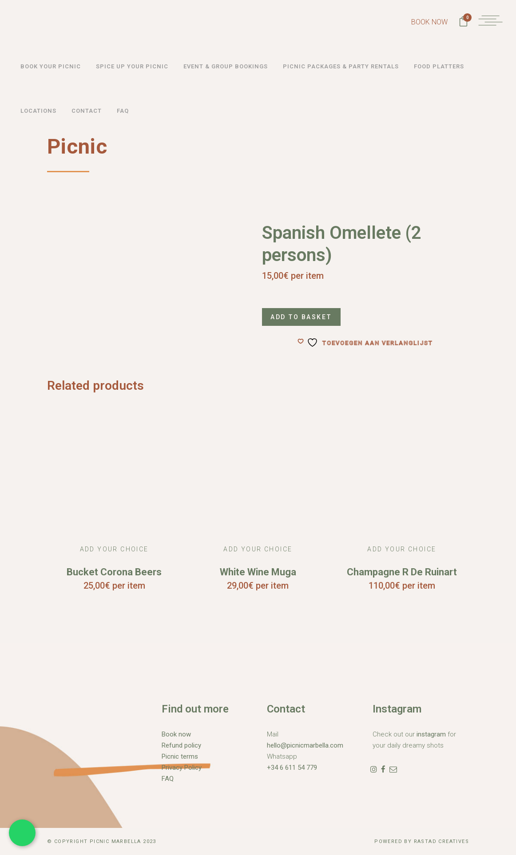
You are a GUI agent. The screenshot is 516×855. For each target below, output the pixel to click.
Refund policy (181, 745)
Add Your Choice (114, 549)
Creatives (453, 841)
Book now (176, 734)
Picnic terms (180, 756)
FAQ (168, 779)
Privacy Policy (182, 768)
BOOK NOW (422, 22)
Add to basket (303, 317)
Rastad (426, 841)
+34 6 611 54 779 (292, 768)
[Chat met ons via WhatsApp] (22, 832)
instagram (431, 734)
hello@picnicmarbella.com (305, 745)
